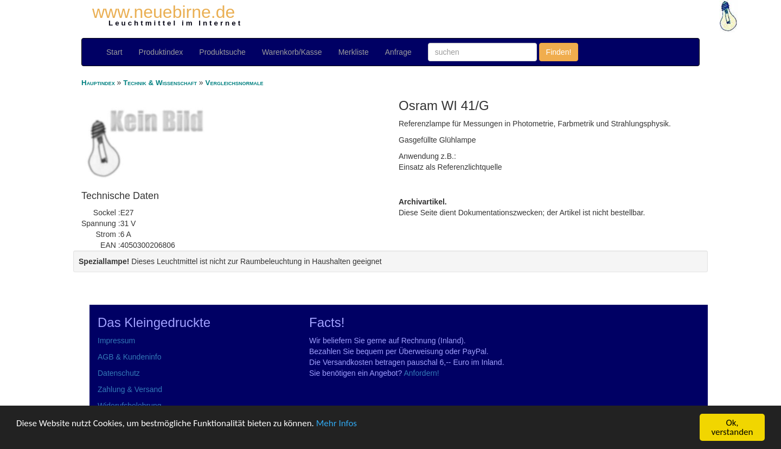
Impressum (116, 340)
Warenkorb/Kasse (292, 52)
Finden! (559, 52)
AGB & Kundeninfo (130, 356)
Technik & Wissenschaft (160, 83)
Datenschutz (119, 373)
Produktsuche (222, 52)
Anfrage (398, 52)
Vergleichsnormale (235, 83)
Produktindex (161, 52)
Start (114, 52)
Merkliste (353, 52)
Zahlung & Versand (130, 389)
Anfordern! (421, 373)
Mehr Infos (336, 423)
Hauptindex (98, 83)
